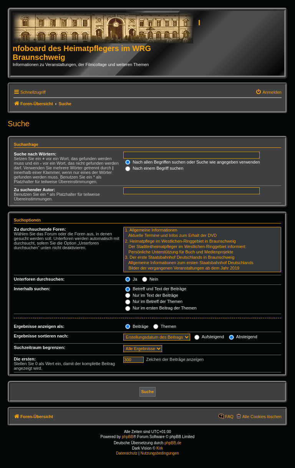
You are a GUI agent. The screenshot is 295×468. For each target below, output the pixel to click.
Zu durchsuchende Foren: (40, 229)
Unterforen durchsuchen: (39, 279)
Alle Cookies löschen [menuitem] (262, 416)
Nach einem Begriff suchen (154, 168)
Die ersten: (25, 359)
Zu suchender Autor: (34, 189)
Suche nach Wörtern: (35, 154)
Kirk (159, 448)
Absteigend (243, 336)
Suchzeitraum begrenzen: (39, 347)
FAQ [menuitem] (229, 416)
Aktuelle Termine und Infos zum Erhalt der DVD (202, 235)
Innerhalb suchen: (32, 288)
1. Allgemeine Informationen (202, 230)
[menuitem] (268, 92)
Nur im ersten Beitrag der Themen (160, 308)
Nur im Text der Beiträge (151, 295)
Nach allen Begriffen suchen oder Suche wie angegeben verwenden (192, 162)
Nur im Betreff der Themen (153, 301)
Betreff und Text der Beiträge (155, 288)
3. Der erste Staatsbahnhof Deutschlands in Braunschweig (202, 257)
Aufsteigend (209, 336)
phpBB (127, 437)
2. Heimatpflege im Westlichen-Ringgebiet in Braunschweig (202, 241)
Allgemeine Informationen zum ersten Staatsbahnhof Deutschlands (202, 263)
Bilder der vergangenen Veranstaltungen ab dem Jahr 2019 (202, 268)
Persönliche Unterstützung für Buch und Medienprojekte (202, 252)
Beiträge (136, 326)
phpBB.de (172, 443)
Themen (164, 326)
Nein (150, 279)
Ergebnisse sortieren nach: (41, 336)
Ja (131, 279)
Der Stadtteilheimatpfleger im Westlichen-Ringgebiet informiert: (202, 247)
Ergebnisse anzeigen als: (39, 326)
